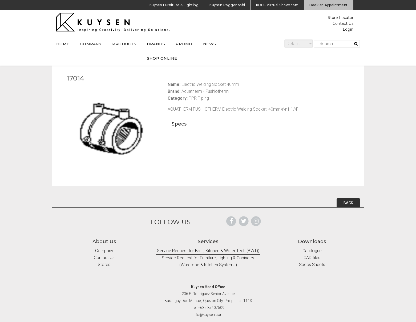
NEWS (209, 44)
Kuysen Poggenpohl (227, 5)
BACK (348, 203)
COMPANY (91, 44)
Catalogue (312, 250)
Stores (104, 264)
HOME (63, 44)
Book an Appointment (328, 5)
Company (104, 250)
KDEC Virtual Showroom (277, 5)
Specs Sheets (312, 264)
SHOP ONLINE (162, 58)
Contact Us (343, 23)
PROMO (184, 44)
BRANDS (156, 44)
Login (348, 29)
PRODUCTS (124, 44)
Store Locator (340, 17)
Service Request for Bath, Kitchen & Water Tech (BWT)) (208, 250)
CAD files (312, 257)
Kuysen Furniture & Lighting (174, 5)
